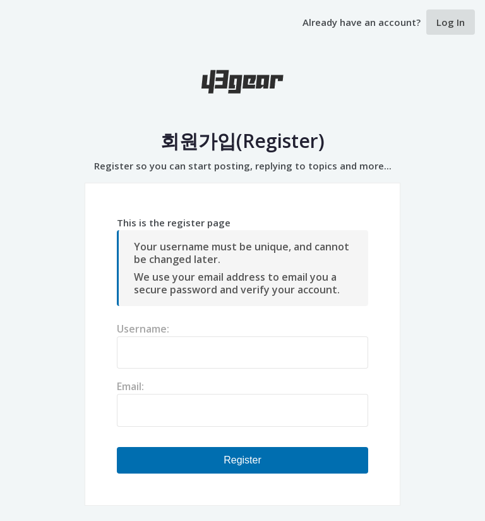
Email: (130, 386)
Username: (143, 329)
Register (242, 460)
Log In (450, 22)
